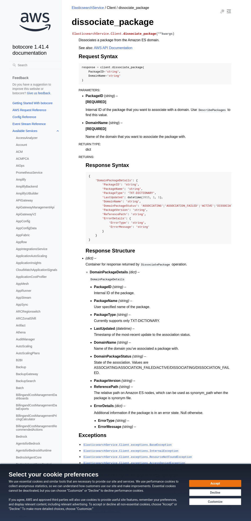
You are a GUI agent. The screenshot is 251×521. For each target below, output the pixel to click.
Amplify (21, 179)
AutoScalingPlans (28, 353)
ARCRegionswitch (28, 311)
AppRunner (23, 290)
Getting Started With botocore (32, 103)
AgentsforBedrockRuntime (33, 450)
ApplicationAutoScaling (31, 256)
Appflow (21, 242)
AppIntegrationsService (32, 249)
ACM (19, 151)
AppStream (23, 297)
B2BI (19, 360)
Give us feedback (38, 93)
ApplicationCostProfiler (31, 277)
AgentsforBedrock (28, 443)
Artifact (21, 325)
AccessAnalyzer (27, 138)
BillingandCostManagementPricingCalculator (36, 417)
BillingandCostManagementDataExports (36, 407)
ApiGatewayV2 (26, 214)
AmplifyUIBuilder (27, 193)
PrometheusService (29, 172)
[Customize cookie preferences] (215, 501)
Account (21, 145)
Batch (20, 388)
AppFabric (23, 235)
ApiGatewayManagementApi (35, 207)
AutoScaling (24, 346)
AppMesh (22, 283)
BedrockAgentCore (29, 457)
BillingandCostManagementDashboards (36, 396)
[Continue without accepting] (215, 492)
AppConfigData (26, 228)
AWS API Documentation (113, 48)
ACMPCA (22, 158)
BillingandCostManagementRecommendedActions (36, 427)
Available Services (25, 131)
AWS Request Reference (29, 110)
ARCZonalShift (26, 318)
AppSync (22, 304)
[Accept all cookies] (215, 483)
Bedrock (21, 436)
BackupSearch (26, 381)
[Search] (35, 65)
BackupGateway (27, 374)
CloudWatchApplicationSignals (36, 270)
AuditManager (25, 339)
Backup (21, 367)
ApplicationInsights (28, 263)
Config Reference (24, 117)
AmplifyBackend (27, 186)
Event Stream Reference (29, 124)
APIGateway (24, 200)
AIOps (20, 165)
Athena (21, 332)
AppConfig (23, 221)
